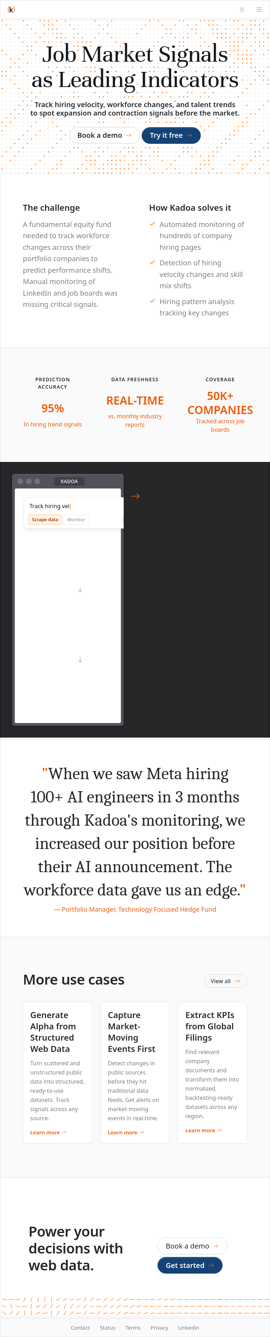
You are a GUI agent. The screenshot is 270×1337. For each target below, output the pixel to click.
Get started (190, 1265)
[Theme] (242, 9)
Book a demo (104, 135)
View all (225, 981)
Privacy (159, 1327)
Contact (80, 1327)
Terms (133, 1327)
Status (107, 1327)
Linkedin (188, 1327)
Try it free (171, 135)
